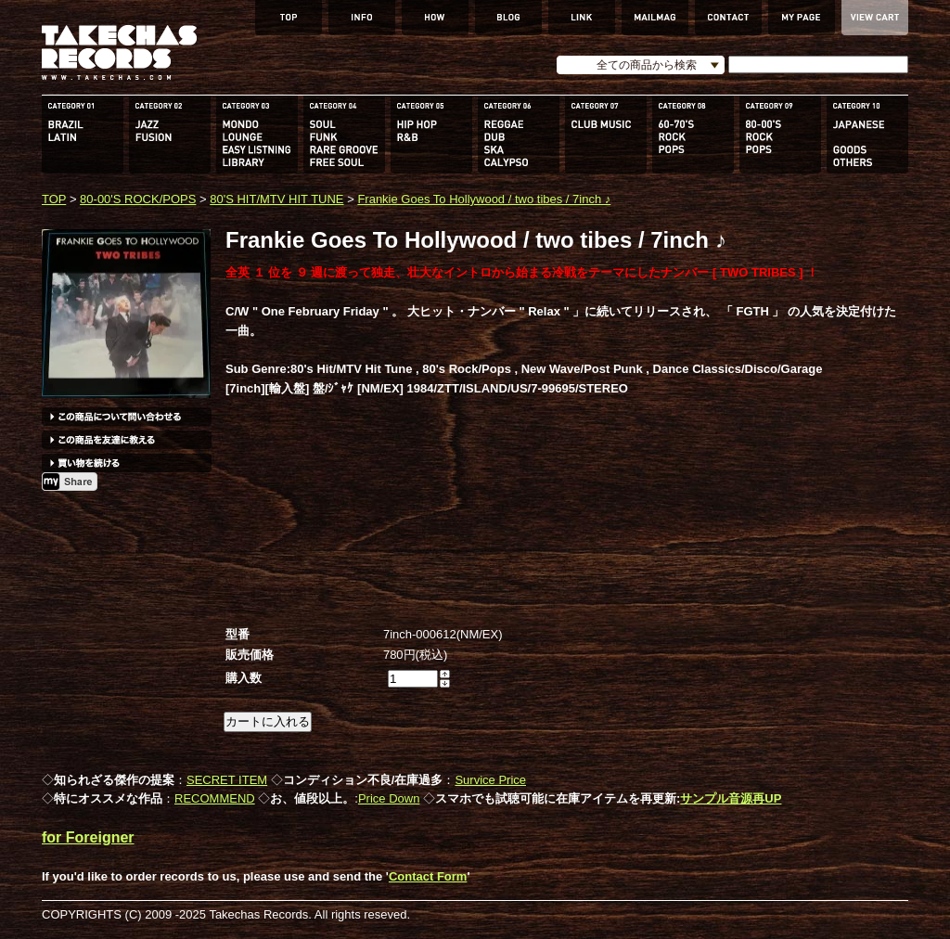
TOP (54, 199)
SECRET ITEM (226, 780)
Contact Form (428, 876)
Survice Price (490, 780)
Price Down (388, 798)
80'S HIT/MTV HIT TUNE (276, 199)
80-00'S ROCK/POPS (138, 199)
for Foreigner (88, 837)
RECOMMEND (214, 798)
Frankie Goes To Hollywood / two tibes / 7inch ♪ (483, 199)
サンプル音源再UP (730, 798)
